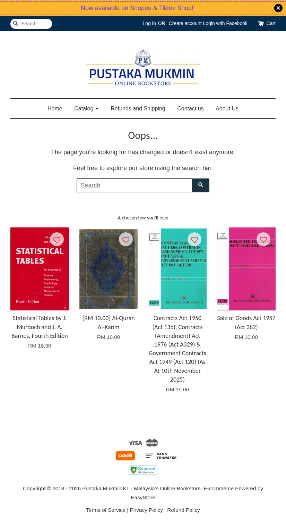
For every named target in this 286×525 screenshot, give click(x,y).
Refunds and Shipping (138, 108)
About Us (227, 108)
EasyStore (143, 497)
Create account (185, 23)
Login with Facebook (225, 23)
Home (54, 108)
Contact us (190, 108)
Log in (149, 23)
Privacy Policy (146, 510)
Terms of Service (105, 510)
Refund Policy (183, 510)
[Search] (31, 24)
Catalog (86, 108)
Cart (271, 23)
